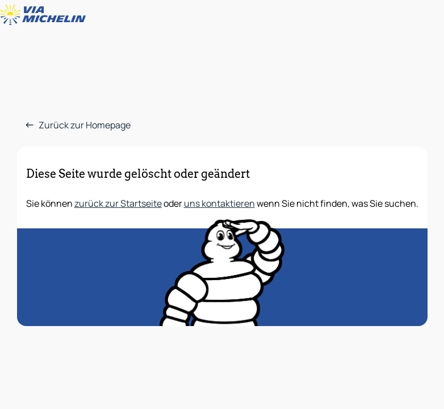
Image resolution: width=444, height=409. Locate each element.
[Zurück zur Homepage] (45, 14)
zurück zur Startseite (118, 203)
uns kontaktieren (219, 203)
